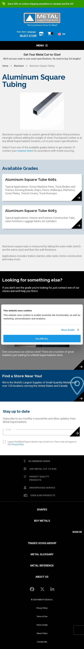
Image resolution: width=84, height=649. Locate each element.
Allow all (42, 338)
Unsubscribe (42, 642)
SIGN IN (77, 531)
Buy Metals (42, 520)
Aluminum (19, 65)
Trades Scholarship (42, 543)
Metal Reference (42, 565)
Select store (28, 35)
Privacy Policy (17, 444)
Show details (68, 330)
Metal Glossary (42, 554)
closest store (25, 150)
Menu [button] (42, 45)
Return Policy (42, 633)
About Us (42, 576)
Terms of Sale (42, 625)
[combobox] (61, 34)
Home (5, 65)
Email (10, 429)
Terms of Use (42, 617)
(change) (31, 32)
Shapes (42, 509)
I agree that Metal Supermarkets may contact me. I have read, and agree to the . (42, 443)
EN (61, 34)
